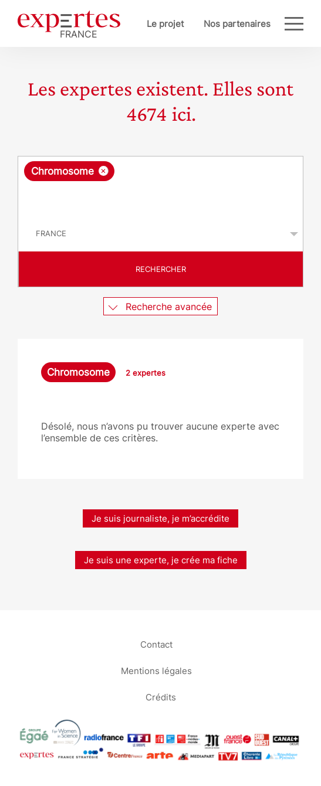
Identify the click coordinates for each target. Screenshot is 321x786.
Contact (156, 643)
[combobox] (160, 186)
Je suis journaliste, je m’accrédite (160, 518)
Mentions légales (156, 670)
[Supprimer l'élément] (104, 171)
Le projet (165, 23)
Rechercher (161, 269)
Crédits (161, 696)
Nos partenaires (237, 23)
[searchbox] (161, 198)
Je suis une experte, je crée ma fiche (161, 560)
